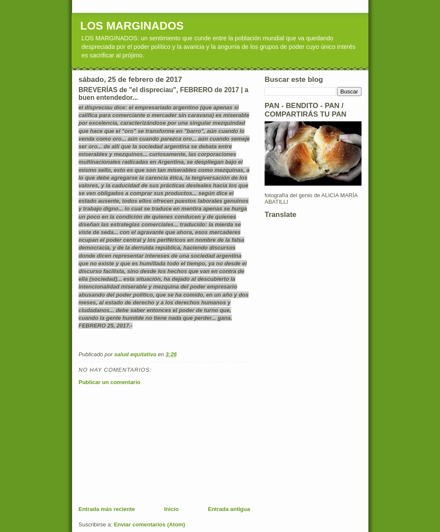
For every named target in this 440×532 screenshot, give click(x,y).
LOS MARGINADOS (132, 25)
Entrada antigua (229, 509)
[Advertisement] (142, 445)
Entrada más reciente (106, 509)
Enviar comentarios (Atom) (149, 524)
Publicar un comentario (109, 382)
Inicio (171, 509)
